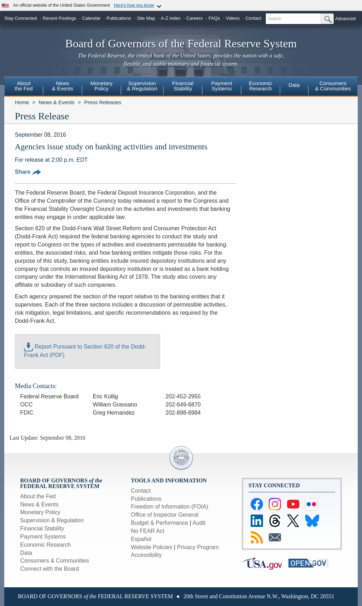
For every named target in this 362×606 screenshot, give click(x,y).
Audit (198, 523)
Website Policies (151, 547)
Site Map (146, 18)
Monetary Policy (40, 512)
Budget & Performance (159, 523)
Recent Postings (59, 18)
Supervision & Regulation (52, 520)
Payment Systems (43, 537)
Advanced (345, 18)
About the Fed (38, 496)
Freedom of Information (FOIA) (169, 507)
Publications (118, 18)
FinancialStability (182, 85)
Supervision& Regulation (142, 85)
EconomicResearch (260, 85)
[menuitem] (23, 87)
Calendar (91, 18)
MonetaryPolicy (101, 85)
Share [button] (28, 172)
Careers (194, 18)
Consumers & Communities (333, 85)
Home (22, 102)
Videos (233, 18)
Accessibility (146, 555)
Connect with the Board (49, 569)
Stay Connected (20, 18)
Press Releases (102, 102)
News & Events (57, 102)
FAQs (214, 18)
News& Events (62, 85)
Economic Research (45, 545)
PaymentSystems (221, 85)
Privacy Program (197, 547)
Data (294, 85)
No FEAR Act (147, 531)
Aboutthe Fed (24, 85)
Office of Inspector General (164, 515)
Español (141, 539)
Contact (253, 18)
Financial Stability (42, 528)
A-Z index (171, 18)
